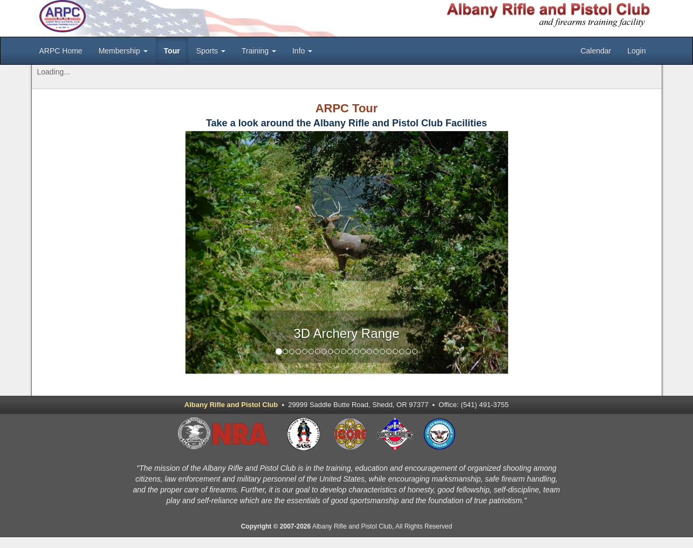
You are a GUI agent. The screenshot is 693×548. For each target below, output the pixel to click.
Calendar (595, 50)
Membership (123, 50)
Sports (210, 50)
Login (636, 50)
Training (259, 50)
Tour (172, 50)
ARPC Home (61, 50)
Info (302, 50)
